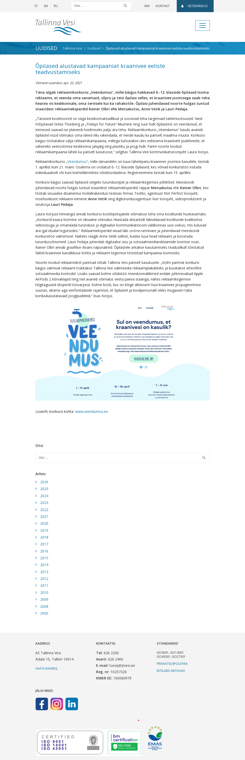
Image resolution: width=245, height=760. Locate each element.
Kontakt (163, 6)
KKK (147, 6)
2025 (44, 488)
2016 (44, 551)
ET (36, 6)
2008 (44, 606)
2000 (44, 613)
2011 (44, 585)
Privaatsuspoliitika (172, 664)
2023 (44, 502)
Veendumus (77, 161)
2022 (44, 509)
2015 (44, 557)
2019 (44, 530)
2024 (44, 495)
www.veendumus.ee (91, 411)
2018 (44, 537)
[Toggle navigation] (202, 25)
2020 (44, 523)
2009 (44, 599)
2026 (44, 481)
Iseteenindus (194, 6)
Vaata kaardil (46, 668)
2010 (44, 592)
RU (56, 6)
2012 (44, 578)
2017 (44, 544)
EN (46, 6)
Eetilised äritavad (171, 671)
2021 (44, 516)
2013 (44, 571)
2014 (44, 564)
